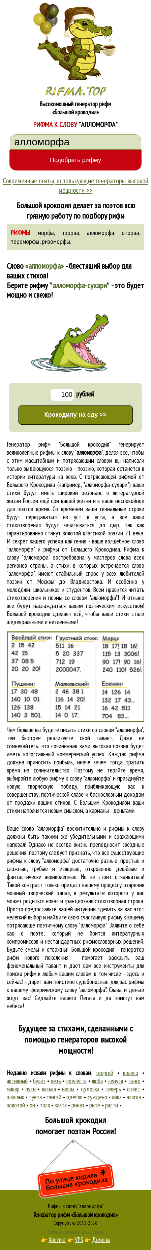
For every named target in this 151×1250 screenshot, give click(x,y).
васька (49, 1089)
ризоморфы (56, 241)
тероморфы (25, 241)
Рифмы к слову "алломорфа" (75, 1206)
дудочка (90, 1089)
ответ (133, 1089)
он (32, 1105)
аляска (134, 1097)
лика (117, 1097)
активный (17, 1081)
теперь (113, 1089)
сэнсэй (54, 1097)
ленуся (115, 1081)
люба (97, 1081)
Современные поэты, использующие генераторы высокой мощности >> (75, 185)
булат (39, 1081)
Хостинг (57, 1240)
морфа (46, 232)
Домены (101, 1240)
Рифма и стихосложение (64, 1231)
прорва (70, 232)
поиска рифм (21, 974)
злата (61, 1105)
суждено (97, 1097)
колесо (130, 1073)
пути (31, 1089)
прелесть (76, 1081)
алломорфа (100, 232)
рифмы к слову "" (71, 452)
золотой (16, 1105)
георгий (104, 1073)
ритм (94, 1105)
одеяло (74, 1097)
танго (134, 1081)
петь (56, 1081)
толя (45, 1105)
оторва (130, 232)
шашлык (15, 1097)
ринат (78, 1105)
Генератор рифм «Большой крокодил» (76, 1215)
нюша (68, 1089)
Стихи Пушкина (92, 1231)
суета (35, 1097)
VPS (79, 1240)
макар (13, 1089)
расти (111, 1105)
